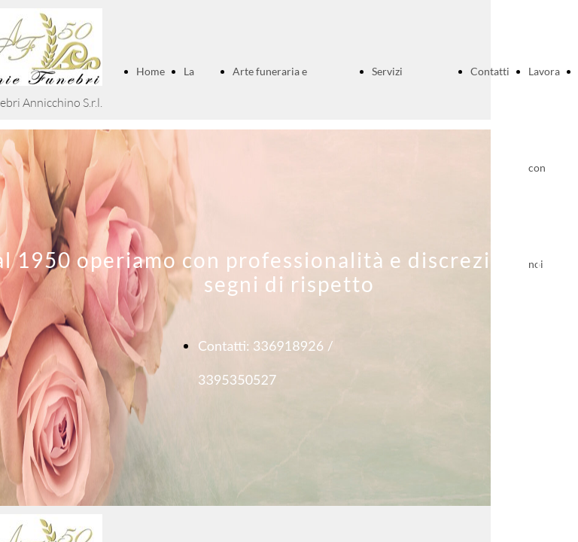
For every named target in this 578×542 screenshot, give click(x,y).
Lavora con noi (544, 167)
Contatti (490, 71)
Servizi (387, 71)
